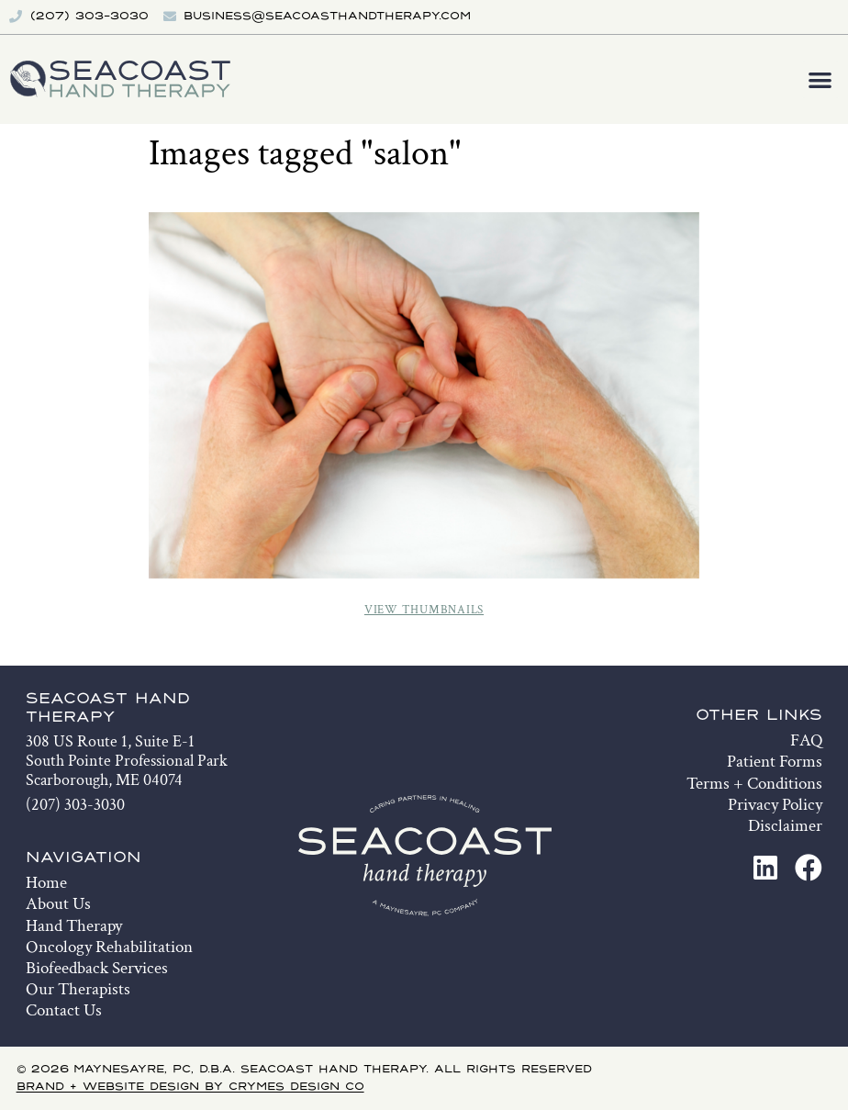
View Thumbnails (424, 610)
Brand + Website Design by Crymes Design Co (190, 1087)
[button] (821, 79)
